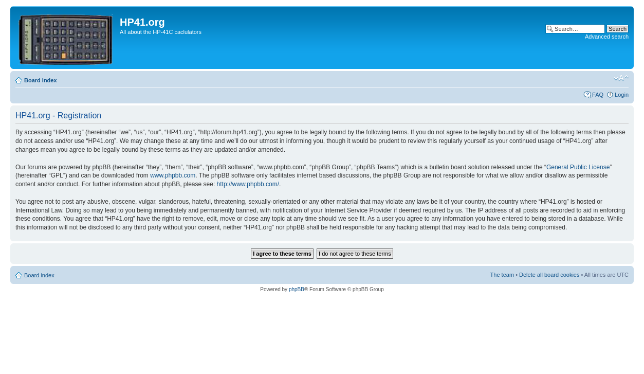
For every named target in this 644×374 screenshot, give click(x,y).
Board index (40, 80)
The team (502, 275)
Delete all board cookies (549, 275)
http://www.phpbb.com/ (248, 184)
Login (622, 95)
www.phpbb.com (172, 175)
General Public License (578, 167)
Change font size (621, 78)
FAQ (597, 95)
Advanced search (607, 36)
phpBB (296, 289)
